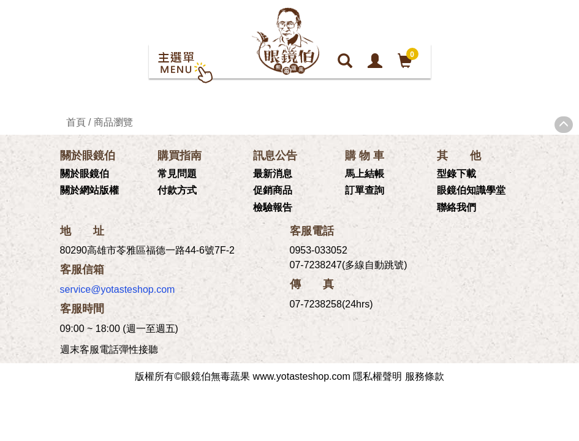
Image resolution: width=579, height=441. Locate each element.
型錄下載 (456, 173)
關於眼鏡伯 (84, 173)
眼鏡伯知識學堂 (471, 190)
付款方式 (177, 190)
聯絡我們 (456, 207)
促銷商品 (272, 190)
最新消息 (272, 173)
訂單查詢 (364, 190)
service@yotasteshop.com (117, 289)
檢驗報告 (272, 207)
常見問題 (177, 173)
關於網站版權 (89, 190)
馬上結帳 (364, 173)
